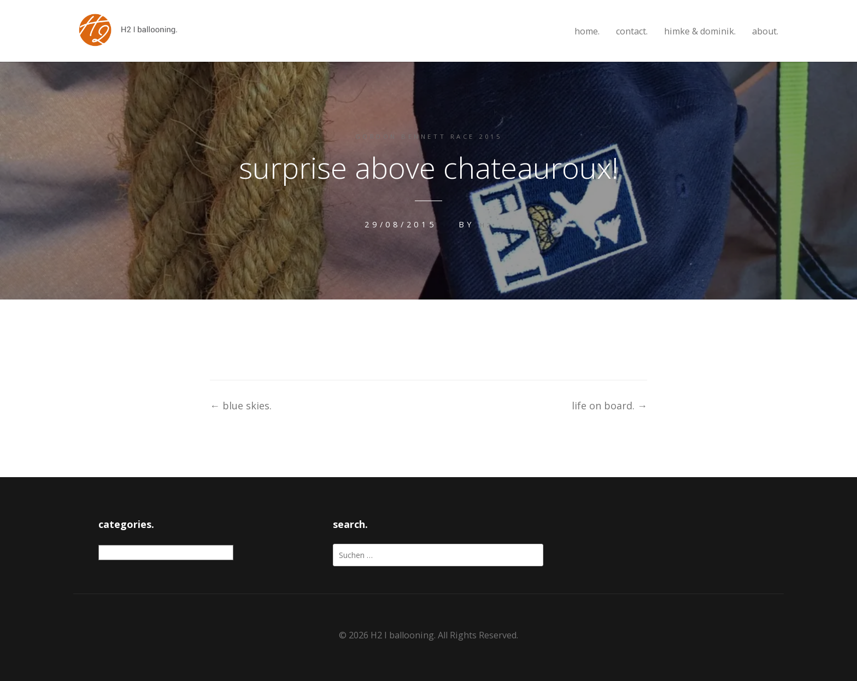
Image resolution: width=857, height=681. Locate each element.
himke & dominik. (700, 31)
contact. (632, 31)
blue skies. (241, 404)
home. (587, 31)
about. (765, 31)
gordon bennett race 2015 (428, 136)
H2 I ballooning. (403, 634)
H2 (486, 224)
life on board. (609, 404)
